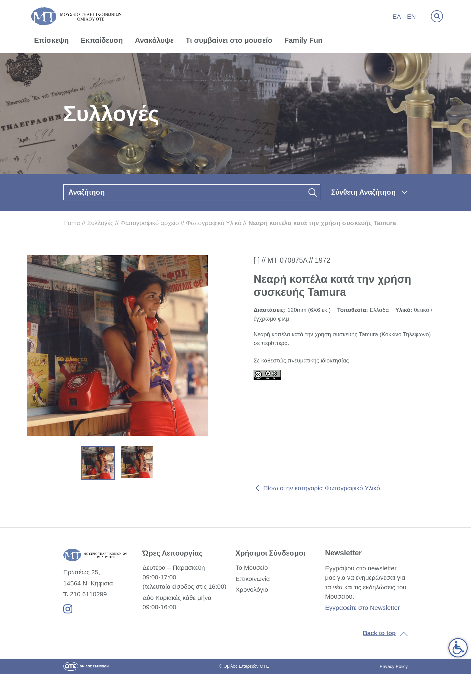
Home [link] (71, 222)
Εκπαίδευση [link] (102, 40)
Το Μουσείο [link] (252, 567)
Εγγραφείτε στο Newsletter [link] (362, 607)
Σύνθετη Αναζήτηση (363, 192)
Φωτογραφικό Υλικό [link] (214, 222)
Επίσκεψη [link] (51, 40)
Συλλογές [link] (100, 222)
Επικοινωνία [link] (253, 578)
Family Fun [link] (303, 40)
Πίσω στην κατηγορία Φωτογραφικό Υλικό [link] (321, 487)
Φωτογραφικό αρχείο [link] (149, 222)
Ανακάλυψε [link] (154, 40)
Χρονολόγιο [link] (252, 589)
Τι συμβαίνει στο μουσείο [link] (229, 40)
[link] (458, 647)
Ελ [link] (397, 16)
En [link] (411, 16)
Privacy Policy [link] (394, 666)
